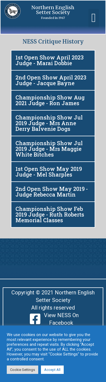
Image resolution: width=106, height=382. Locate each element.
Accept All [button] (52, 370)
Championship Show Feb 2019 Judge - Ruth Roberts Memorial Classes (49, 214)
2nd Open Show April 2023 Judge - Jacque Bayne (50, 80)
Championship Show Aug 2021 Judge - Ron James (50, 100)
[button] (93, 18)
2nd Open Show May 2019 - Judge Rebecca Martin (51, 191)
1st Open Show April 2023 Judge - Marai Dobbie (49, 60)
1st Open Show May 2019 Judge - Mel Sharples (48, 171)
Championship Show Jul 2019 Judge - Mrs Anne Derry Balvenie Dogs (49, 123)
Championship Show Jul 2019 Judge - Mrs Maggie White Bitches (49, 148)
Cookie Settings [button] (22, 370)
